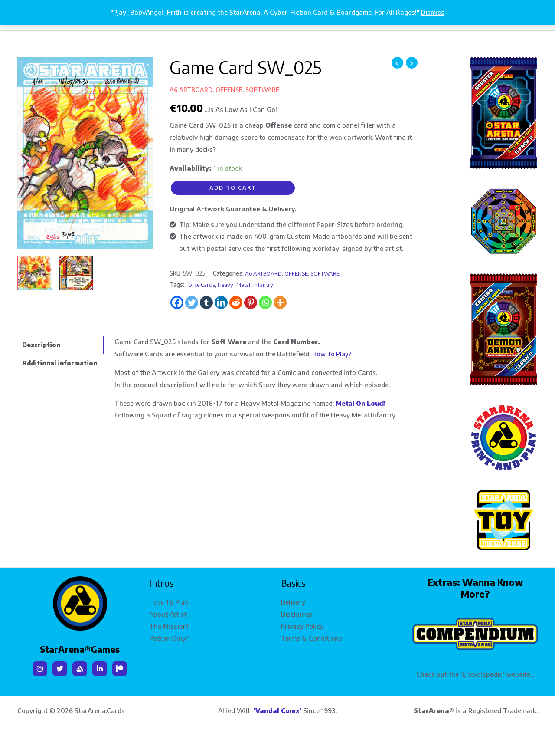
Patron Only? (169, 637)
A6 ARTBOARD (192, 89)
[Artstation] (79, 667)
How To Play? (333, 353)
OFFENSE (231, 89)
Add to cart (232, 187)
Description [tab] (42, 344)
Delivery (293, 600)
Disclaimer (297, 612)
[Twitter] (59, 667)
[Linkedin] (99, 667)
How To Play (168, 600)
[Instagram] (40, 667)
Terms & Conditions (311, 637)
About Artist (168, 612)
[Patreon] (119, 667)
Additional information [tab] (62, 364)
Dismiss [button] (432, 12)
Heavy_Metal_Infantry (248, 284)
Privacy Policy (302, 624)
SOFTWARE (267, 89)
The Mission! (169, 624)
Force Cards (201, 284)
